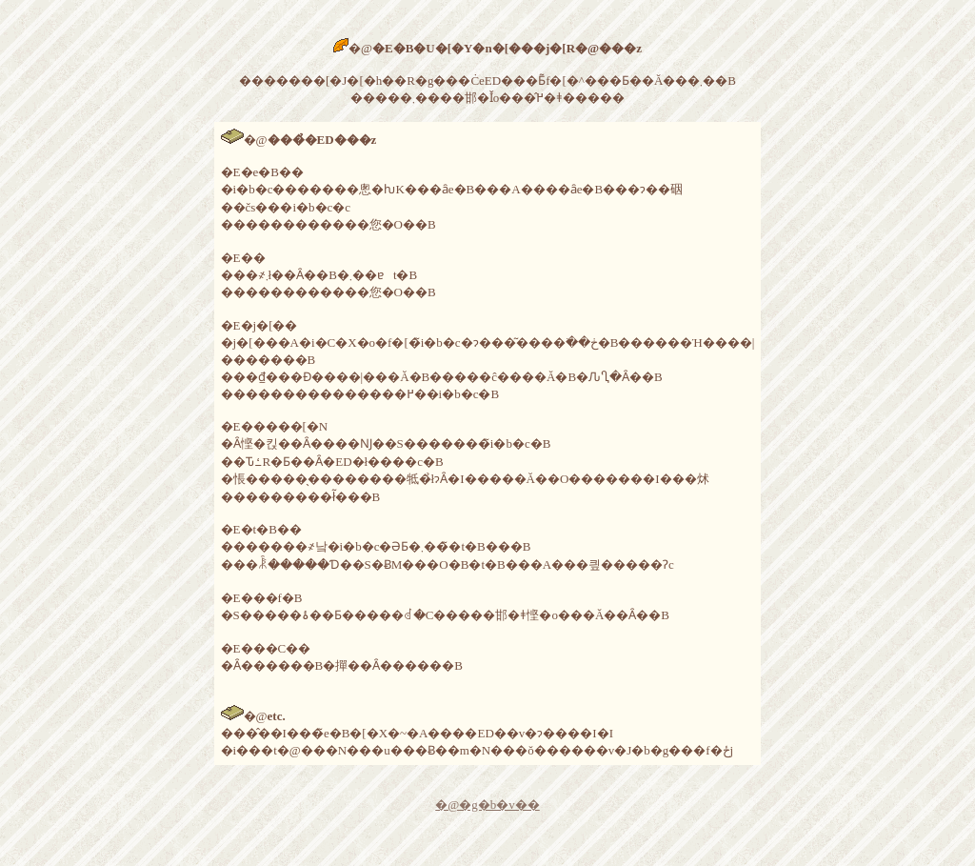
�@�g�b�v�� (487, 804)
